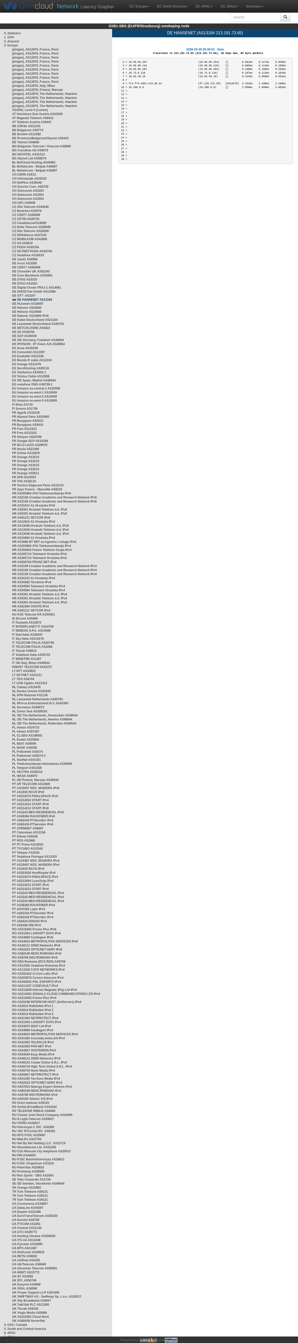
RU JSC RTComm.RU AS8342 (33, 1131)
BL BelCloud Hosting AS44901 (34, 162)
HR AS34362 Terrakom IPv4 (31, 582)
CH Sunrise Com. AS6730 (30, 186)
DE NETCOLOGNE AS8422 (31, 328)
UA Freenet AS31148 (27, 1228)
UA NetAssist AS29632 (28, 1252)
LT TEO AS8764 (23, 679)
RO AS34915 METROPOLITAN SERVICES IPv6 (45, 941)
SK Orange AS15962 (26, 1187)
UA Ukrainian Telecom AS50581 (34, 1268)
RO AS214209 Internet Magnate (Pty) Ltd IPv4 (44, 990)
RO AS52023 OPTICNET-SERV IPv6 (37, 949)
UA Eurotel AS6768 (25, 1220)
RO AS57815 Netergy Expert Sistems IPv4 (42, 1086)
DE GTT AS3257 (24, 295)
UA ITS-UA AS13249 (26, 1240)
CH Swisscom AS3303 (28, 190)
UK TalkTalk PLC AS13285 (30, 1304)
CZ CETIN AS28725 (25, 219)
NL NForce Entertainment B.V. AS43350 (40, 703)
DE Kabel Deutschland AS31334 (35, 320)
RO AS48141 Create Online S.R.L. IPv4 (39, 1062)
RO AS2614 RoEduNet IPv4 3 (32, 1014)
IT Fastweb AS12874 (26, 622)
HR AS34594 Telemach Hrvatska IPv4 (38, 586)
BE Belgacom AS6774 (27, 130)
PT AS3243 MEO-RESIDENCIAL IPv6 (38, 812)
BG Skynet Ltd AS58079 (29, 158)
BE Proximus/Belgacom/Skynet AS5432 (40, 138)
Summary (254, 6)
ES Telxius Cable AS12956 (31, 376)
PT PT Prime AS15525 (27, 844)
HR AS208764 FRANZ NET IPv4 (34, 562)
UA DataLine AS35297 (27, 1208)
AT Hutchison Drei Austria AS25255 (37, 114)
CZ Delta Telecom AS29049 (31, 227)
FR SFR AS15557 (24, 477)
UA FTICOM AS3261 (26, 1224)
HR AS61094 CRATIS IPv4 (30, 606)
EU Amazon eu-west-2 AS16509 (34, 396)
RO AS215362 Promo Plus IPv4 (34, 998)
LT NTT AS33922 (24, 671)
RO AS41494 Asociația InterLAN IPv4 (38, 1038)
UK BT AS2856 (22, 1276)
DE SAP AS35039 (24, 336)
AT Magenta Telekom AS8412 (33, 118)
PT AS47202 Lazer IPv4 (28, 909)
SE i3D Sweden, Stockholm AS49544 (38, 1183)
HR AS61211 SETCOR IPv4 (31, 610)
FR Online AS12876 (26, 453)
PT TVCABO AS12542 (27, 848)
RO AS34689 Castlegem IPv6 (32, 937)
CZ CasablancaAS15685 (29, 223)
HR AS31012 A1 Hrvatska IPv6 (33, 505)
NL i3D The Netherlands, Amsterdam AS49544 (45, 715)
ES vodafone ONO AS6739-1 (32, 384)
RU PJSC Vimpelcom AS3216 (33, 1163)
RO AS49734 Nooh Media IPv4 (33, 1070)
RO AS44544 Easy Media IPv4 (33, 1054)
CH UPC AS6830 (23, 203)
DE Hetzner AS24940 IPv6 (30, 316)
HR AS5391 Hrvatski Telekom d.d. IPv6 (39, 509)
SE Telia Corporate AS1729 (31, 1179)
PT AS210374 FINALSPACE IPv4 (35, 877)
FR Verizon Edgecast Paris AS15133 (37, 485)
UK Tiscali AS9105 (25, 1308)
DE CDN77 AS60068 (26, 267)
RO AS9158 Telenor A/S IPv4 (32, 1099)
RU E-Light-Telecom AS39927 (33, 1119)
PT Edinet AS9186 (25, 836)
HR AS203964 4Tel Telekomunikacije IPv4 (41, 546)
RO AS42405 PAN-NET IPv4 (31, 1046)
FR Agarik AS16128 (26, 412)
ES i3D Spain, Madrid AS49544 (34, 380)
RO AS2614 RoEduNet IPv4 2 (32, 1010)
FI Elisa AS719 (22, 404)
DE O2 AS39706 (23, 332)
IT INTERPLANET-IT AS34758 (33, 626)
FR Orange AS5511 (25, 473)
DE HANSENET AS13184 (34, 299)
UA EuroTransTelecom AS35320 (34, 1216)
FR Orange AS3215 (25, 457)
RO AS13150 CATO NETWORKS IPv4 (38, 969)
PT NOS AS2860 (23, 840)
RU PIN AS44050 (24, 1155)
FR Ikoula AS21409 (25, 449)
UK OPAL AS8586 (24, 1288)
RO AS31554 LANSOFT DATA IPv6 (36, 933)
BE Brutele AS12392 (26, 134)
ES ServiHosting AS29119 (30, 368)
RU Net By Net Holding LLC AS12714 (38, 1143)
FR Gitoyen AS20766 (27, 437)
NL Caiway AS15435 (26, 687)
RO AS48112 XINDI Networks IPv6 (36, 945)
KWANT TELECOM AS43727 (32, 667)
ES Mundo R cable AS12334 (32, 360)
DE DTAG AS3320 (24, 279)
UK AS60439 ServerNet (28, 1321)
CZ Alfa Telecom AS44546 (30, 207)
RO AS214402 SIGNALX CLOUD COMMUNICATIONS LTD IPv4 (56, 994)
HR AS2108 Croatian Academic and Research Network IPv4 (54, 566)
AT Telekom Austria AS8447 (32, 122)
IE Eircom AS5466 (25, 618)
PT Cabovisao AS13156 (28, 832)
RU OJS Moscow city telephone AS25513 (41, 1151)
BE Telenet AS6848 (25, 142)
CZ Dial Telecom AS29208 (30, 231)
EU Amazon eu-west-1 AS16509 (34, 392)
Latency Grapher (85, 6)
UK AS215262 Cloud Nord (30, 1317)
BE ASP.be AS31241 (26, 126)
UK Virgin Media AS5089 (29, 1312)
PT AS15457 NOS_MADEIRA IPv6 (35, 788)
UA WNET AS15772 (25, 1272)
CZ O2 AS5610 (22, 243)
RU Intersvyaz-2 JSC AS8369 (33, 1127)
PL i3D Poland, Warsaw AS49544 (35, 780)
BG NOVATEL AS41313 (28, 154)
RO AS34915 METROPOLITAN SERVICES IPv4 (45, 1034)
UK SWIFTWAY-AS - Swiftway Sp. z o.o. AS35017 (46, 1296)
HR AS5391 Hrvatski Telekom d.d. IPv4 (39, 594)
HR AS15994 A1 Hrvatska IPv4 (33, 538)
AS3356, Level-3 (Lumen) (30, 110)
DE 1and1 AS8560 (25, 259)
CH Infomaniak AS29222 (29, 178)
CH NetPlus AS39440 (27, 182)
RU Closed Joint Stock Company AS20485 (42, 1115)
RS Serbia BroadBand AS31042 (34, 1107)
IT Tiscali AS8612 (24, 651)
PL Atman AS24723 (25, 727)
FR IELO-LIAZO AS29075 (29, 445)
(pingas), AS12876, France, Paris (35, 49)
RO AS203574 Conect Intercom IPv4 (37, 978)
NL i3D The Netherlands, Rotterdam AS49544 (44, 723)
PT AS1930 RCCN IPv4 (28, 869)
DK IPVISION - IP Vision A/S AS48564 (38, 344)
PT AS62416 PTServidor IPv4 (32, 913)
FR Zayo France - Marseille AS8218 (37, 489)
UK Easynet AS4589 (26, 1284)
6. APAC (10, 1333)
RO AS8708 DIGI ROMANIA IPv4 (35, 1095)
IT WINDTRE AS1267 (26, 659)
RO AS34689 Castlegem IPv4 (32, 1030)
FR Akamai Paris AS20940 (30, 416)
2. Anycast (11, 41)
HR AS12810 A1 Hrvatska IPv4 (33, 521)
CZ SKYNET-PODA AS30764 (32, 251)
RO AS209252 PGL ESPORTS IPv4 (36, 982)
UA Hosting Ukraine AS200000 (33, 1236)
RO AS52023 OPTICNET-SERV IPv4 (37, 1082)
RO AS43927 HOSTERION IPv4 (34, 1050)
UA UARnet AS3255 (26, 1260)
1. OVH (9, 37)
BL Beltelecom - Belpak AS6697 (34, 166)
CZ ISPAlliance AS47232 (29, 235)
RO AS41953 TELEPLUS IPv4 (33, 1042)
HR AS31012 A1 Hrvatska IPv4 (33, 578)
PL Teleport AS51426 (27, 768)
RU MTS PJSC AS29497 (29, 1135)
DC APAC (204, 6)
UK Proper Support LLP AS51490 (35, 1292)
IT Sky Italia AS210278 (28, 638)
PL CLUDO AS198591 (27, 735)
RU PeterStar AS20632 (28, 1167)
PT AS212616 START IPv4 (30, 800)
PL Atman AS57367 (25, 731)
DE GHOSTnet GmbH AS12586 (34, 291)
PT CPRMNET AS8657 (27, 828)
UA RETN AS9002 (24, 1256)
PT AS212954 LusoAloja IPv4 (32, 881)
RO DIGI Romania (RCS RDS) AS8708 (38, 961)
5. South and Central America (25, 1329)
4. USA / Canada (15, 1325)
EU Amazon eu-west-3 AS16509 (34, 400)
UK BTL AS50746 (24, 1280)
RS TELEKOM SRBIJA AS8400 (33, 1111)
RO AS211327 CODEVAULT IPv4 (35, 986)
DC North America (172, 6)
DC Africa (229, 6)
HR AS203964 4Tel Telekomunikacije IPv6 (41, 493)
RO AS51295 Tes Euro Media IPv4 (36, 1078)
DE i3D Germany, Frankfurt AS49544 (38, 340)
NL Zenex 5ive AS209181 (29, 711)
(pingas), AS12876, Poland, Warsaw (37, 90)
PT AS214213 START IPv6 (30, 804)
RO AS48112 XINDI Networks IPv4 (36, 1058)
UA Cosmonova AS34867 (30, 1204)
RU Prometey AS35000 (28, 1171)
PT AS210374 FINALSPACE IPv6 (35, 796)
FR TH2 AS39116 (24, 481)
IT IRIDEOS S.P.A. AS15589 (31, 630)
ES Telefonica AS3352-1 (29, 372)
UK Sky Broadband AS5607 (31, 1300)
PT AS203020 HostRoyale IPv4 (33, 873)
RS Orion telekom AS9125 (30, 1103)
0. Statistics (12, 33)
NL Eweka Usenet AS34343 (31, 691)
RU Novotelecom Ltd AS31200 (34, 1147)
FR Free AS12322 (24, 429)
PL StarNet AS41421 (26, 760)
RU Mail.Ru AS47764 (26, 1139)
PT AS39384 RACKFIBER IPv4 (33, 905)
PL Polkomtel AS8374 (27, 751)
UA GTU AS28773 (24, 1232)
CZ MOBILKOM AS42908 (29, 239)
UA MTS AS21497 (24, 1248)
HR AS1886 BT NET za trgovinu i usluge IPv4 (44, 542)
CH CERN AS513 (24, 174)
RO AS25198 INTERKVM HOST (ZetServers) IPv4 (46, 1002)
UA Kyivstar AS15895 (27, 1244)
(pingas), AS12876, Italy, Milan (33, 86)
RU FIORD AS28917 (26, 1123)
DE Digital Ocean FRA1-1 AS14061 (36, 287)
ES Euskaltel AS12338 (28, 356)
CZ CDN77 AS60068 (26, 215)
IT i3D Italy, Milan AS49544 (31, 663)
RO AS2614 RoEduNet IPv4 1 (32, 1006)
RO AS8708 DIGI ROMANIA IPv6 (35, 957)
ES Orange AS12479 (26, 364)
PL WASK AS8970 (25, 776)
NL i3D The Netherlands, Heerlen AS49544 (42, 719)
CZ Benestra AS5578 (27, 211)
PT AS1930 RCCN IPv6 (28, 792)
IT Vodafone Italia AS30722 (31, 655)
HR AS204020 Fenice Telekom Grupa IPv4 (42, 550)
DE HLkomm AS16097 (27, 303)
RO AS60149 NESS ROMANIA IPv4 (36, 1091)
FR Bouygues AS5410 (27, 421)
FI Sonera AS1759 (25, 408)
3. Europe (11, 45)
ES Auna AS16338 (25, 348)
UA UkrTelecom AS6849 (29, 1264)
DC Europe (139, 6)
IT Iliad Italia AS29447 (27, 634)
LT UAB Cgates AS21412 (29, 683)
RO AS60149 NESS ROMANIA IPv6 (36, 953)
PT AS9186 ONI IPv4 (26, 925)
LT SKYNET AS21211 (27, 675)
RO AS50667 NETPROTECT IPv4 (35, 1074)
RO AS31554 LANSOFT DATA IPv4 (36, 1022)
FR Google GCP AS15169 (30, 441)
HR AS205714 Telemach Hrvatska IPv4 (39, 554)
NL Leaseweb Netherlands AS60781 (37, 699)
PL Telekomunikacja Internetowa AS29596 (42, 764)
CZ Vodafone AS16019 (28, 255)
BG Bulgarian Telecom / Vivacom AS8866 (41, 146)
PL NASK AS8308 (24, 747)
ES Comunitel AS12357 (28, 352)
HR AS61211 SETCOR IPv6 (31, 517)
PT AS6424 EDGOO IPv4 (29, 921)
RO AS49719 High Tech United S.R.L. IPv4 (42, 1066)
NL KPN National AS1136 (30, 695)
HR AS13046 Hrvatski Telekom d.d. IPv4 (40, 525)
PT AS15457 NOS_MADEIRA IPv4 (35, 860)
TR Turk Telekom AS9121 (30, 1191)
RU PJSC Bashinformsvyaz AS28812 (38, 1159)
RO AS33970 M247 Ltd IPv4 (31, 1026)
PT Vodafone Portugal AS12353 (34, 856)
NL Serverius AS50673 (28, 707)
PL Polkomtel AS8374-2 (29, 756)
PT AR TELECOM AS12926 (31, 784)
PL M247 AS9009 (24, 743)
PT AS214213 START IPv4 (30, 885)
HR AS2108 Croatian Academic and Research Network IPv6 (54, 497)
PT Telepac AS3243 (26, 852)
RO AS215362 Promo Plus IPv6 (34, 929)
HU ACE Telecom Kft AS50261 (33, 614)
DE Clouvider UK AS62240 (31, 271)
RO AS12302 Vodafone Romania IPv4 (38, 965)
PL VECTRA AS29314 (27, 772)
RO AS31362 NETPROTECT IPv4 (35, 1018)
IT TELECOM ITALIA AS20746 (33, 643)
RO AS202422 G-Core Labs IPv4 (35, 973)
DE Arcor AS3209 (24, 263)
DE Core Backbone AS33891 (32, 275)
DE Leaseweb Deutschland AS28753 (38, 324)
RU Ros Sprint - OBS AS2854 (32, 1175)
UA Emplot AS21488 (26, 1212)
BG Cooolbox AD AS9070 (30, 150)
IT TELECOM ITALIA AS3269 (32, 647)
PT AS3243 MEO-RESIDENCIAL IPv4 (38, 893)
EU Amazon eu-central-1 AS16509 (36, 388)
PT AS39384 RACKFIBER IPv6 (33, 816)
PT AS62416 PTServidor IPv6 (32, 820)
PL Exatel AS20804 (25, 739)
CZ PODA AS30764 (25, 247)
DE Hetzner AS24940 (27, 308)
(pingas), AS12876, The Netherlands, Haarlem (44, 94)
